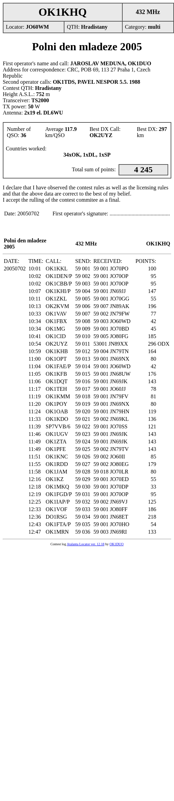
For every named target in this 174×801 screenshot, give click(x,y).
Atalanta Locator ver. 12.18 (85, 544)
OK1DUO (117, 544)
